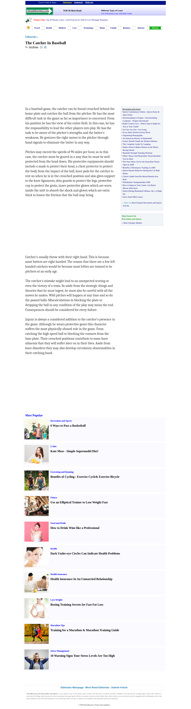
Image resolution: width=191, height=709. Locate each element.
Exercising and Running (62, 472)
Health (49, 28)
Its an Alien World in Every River (136, 132)
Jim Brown (33, 47)
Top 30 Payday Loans (55, 20)
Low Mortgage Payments (97, 20)
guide (65, 694)
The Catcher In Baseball (45, 43)
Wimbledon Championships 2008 (136, 182)
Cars (74, 28)
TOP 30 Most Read (72, 10)
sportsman (100, 698)
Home (102, 28)
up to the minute (76, 694)
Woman (155, 28)
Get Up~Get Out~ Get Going (135, 129)
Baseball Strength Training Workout (137, 153)
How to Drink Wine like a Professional (75, 527)
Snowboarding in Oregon (133, 118)
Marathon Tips (58, 625)
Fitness (54, 497)
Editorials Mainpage (72, 687)
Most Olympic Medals (132, 223)
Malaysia (89, 2)
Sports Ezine (152, 112)
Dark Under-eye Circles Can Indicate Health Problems (85, 553)
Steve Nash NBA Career (133, 197)
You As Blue (128, 159)
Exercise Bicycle (109, 476)
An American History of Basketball (137, 138)
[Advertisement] (55, 78)
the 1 (153, 191)
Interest (141, 28)
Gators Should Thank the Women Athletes (140, 141)
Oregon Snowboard (140, 121)
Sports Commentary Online (134, 112)
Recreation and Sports (61, 421)
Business (126, 28)
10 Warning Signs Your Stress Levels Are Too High (83, 655)
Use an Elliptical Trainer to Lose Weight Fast (79, 502)
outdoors (33, 698)
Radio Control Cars (131, 123)
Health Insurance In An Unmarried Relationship (81, 579)
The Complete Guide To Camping (137, 144)
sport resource (87, 694)
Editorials (30, 36)
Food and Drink (58, 523)
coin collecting (60, 698)
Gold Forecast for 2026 (74, 20)
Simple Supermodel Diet (81, 451)
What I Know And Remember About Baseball (141, 156)
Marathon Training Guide (102, 630)
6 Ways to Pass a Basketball (68, 425)
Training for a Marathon (66, 630)
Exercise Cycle (86, 476)
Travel (37, 28)
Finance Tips (39, 20)
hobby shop (104, 696)
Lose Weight (56, 600)
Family (113, 28)
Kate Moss (57, 451)
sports (149, 694)
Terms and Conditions (102, 705)
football (157, 694)
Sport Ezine (127, 115)
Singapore (67, 2)
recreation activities (109, 694)
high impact (142, 694)
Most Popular (34, 415)
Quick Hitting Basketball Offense (136, 191)
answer (49, 696)
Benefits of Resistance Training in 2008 (139, 167)
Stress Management (60, 651)
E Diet (54, 446)
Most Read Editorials (97, 687)
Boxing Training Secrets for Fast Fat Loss (77, 604)
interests (130, 694)
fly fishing (36, 696)
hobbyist (90, 698)
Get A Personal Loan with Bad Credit (116, 13)
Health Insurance (59, 574)
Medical (62, 28)
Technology (88, 28)
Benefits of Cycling (63, 476)
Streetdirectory (89, 705)
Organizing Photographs (133, 135)
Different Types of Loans (112, 10)
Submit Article (119, 687)
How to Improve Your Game (134, 185)
